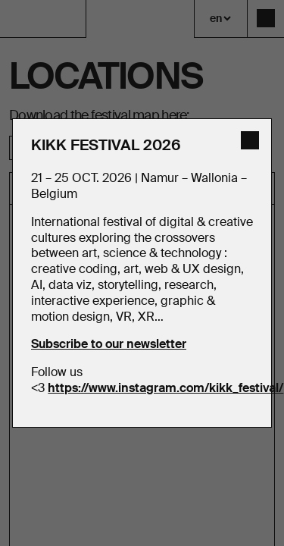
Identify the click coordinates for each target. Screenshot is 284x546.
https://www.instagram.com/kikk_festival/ (165, 388)
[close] (250, 140)
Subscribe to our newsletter (108, 344)
